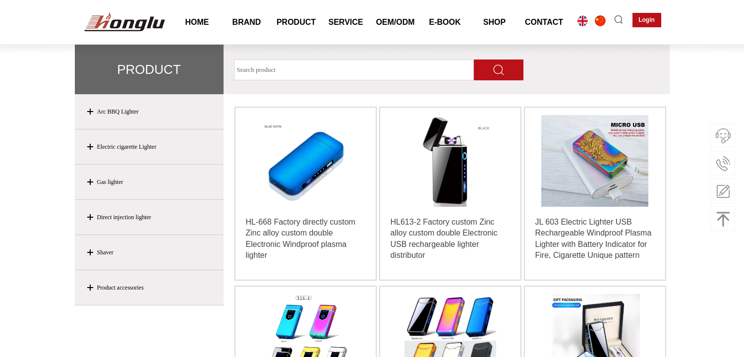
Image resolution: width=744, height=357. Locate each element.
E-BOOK (445, 22)
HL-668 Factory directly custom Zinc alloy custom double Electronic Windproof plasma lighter (300, 238)
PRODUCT (296, 22)
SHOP (494, 22)
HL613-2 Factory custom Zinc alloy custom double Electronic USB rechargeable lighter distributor (444, 238)
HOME (197, 22)
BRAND (246, 22)
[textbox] (354, 70)
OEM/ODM (395, 22)
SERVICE (346, 22)
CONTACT (544, 22)
